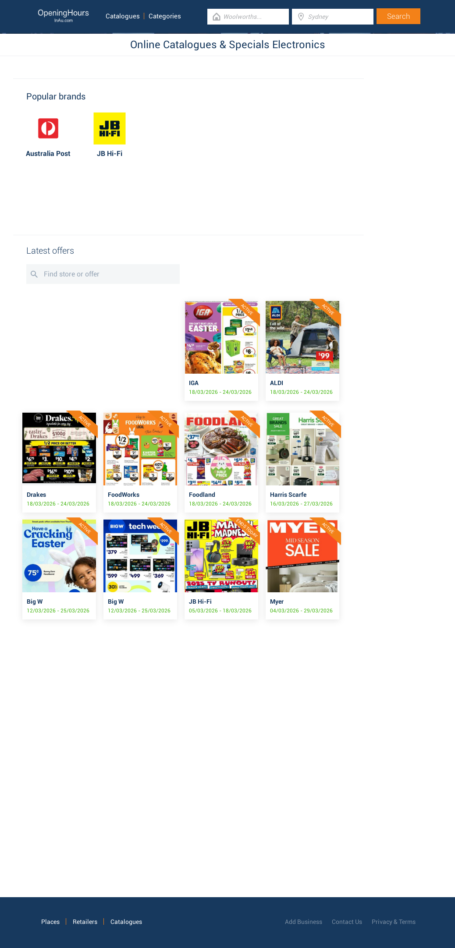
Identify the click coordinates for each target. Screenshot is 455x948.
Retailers (85, 921)
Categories (165, 16)
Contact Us (347, 921)
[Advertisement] (188, 197)
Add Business (303, 921)
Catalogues (123, 16)
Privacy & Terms (394, 921)
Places (50, 921)
